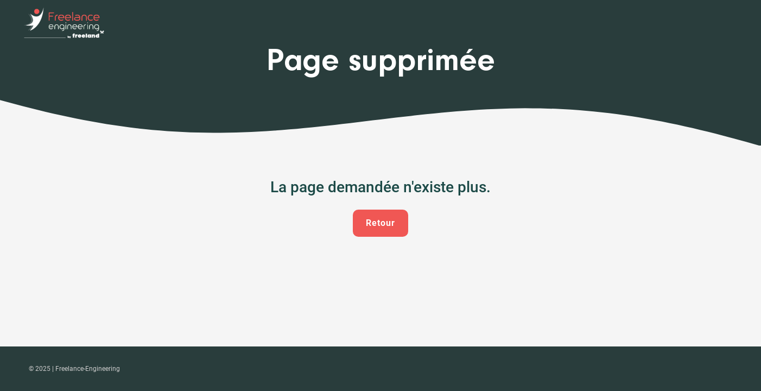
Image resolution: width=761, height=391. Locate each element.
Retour (380, 223)
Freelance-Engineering (87, 369)
